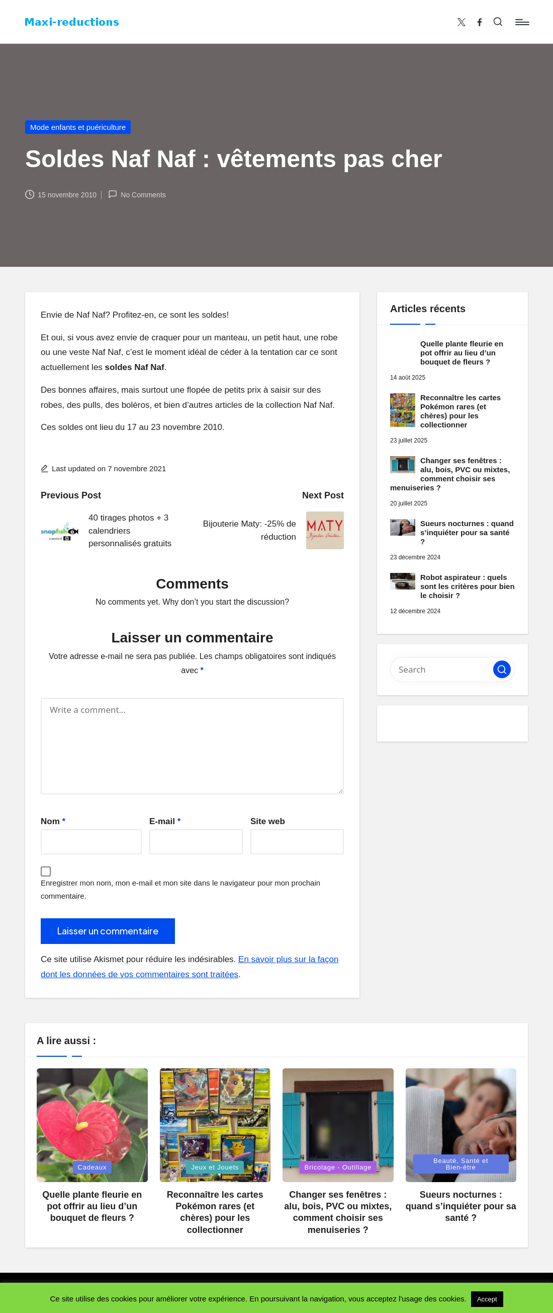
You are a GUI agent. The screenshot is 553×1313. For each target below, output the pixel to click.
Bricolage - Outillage (338, 1167)
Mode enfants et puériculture (78, 127)
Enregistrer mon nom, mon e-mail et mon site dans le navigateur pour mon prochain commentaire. (180, 889)
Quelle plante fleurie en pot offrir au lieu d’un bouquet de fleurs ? (461, 352)
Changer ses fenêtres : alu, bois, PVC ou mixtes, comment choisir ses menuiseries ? (450, 474)
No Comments (137, 194)
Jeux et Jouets (215, 1167)
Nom (53, 821)
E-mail (164, 821)
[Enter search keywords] (452, 669)
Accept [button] (487, 1299)
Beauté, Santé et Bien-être (460, 1164)
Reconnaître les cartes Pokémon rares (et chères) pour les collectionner (460, 411)
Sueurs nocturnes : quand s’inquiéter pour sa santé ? (467, 532)
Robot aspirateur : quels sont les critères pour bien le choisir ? (467, 586)
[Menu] (521, 22)
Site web (267, 821)
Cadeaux (92, 1167)
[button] (502, 669)
